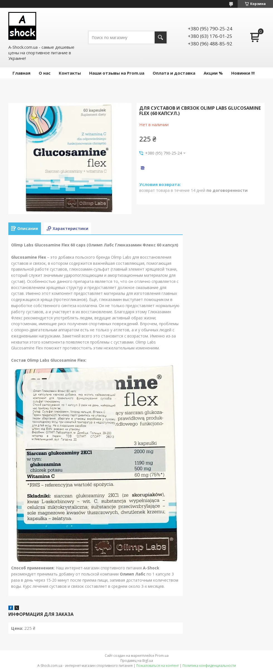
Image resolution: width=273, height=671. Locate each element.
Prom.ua (162, 655)
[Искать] (161, 37)
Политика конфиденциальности (209, 665)
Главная (21, 73)
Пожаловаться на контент (157, 665)
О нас (44, 73)
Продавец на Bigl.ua (136, 660)
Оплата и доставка (174, 73)
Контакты (70, 73)
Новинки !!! (243, 73)
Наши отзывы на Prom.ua (116, 73)
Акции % (213, 73)
